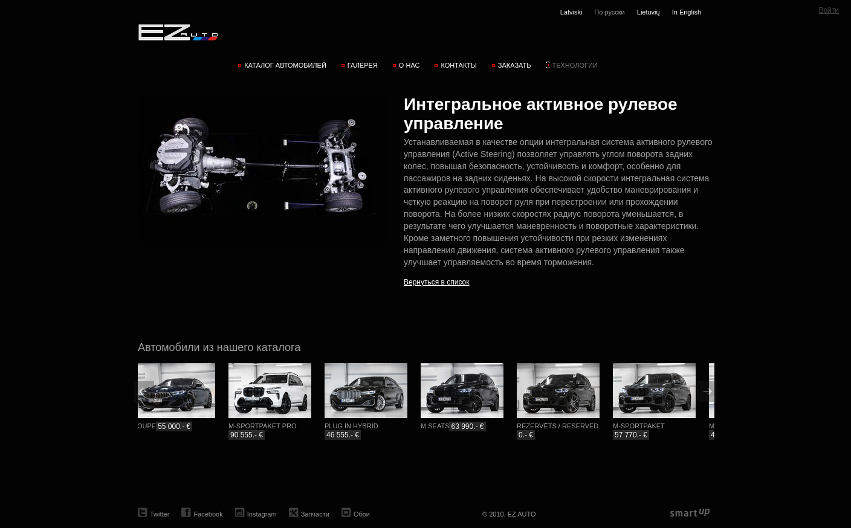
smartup (690, 513)
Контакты (458, 65)
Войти (828, 10)
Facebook (207, 514)
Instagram (262, 514)
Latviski (571, 12)
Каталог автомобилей (285, 65)
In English (686, 12)
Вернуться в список (437, 282)
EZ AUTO (177, 32)
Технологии (574, 65)
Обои (362, 514)
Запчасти (315, 514)
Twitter (159, 514)
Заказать (514, 65)
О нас (409, 65)
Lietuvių (648, 12)
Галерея (363, 65)
